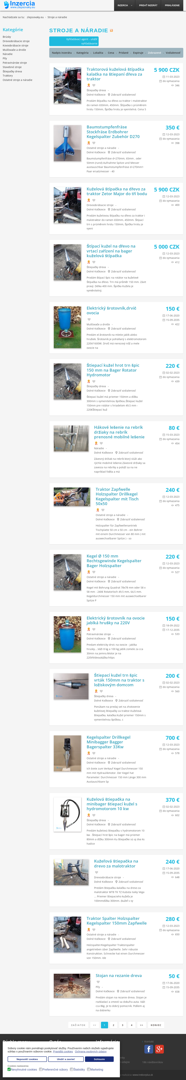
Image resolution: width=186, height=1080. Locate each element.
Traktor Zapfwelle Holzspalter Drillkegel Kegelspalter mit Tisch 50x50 (117, 496)
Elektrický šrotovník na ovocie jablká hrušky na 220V (116, 620)
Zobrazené (155, 52)
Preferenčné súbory (55, 1069)
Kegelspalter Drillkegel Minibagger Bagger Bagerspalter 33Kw (108, 741)
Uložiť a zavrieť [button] (66, 1059)
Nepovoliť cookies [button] (27, 1059)
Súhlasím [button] (99, 1059)
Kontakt (149, 1041)
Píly (98, 987)
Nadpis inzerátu (62, 52)
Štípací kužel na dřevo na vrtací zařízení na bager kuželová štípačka (111, 250)
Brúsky (7, 36)
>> (141, 1025)
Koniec (156, 1025)
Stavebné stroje (12, 67)
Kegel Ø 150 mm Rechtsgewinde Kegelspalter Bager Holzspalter (114, 560)
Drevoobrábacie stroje (100, 205)
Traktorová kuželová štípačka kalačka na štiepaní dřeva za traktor (115, 73)
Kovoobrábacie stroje (15, 45)
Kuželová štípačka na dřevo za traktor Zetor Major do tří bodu (117, 191)
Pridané (124, 52)
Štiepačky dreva (96, 90)
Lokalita (98, 52)
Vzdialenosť (173, 52)
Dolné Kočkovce (96, 94)
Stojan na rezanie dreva (119, 975)
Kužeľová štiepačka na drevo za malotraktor (116, 863)
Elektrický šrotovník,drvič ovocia (111, 310)
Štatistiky (79, 1069)
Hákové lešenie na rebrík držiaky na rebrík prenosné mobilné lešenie (119, 431)
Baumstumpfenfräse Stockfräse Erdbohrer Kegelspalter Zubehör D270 (113, 131)
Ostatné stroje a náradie (101, 148)
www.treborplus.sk (143, 1074)
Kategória (82, 52)
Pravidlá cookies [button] (63, 1051)
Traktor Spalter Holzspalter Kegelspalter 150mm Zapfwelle (117, 921)
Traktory (8, 75)
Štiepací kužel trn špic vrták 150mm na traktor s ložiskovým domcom (119, 679)
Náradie (99, 448)
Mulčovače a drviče (98, 324)
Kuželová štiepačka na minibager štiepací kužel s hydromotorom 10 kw (112, 803)
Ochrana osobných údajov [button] (91, 1051)
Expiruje (138, 52)
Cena (111, 52)
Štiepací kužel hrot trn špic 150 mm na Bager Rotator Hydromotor (113, 369)
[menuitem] (125, 5)
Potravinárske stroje (99, 634)
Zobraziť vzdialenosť (123, 94)
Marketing (96, 1069)
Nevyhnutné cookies (24, 1069)
